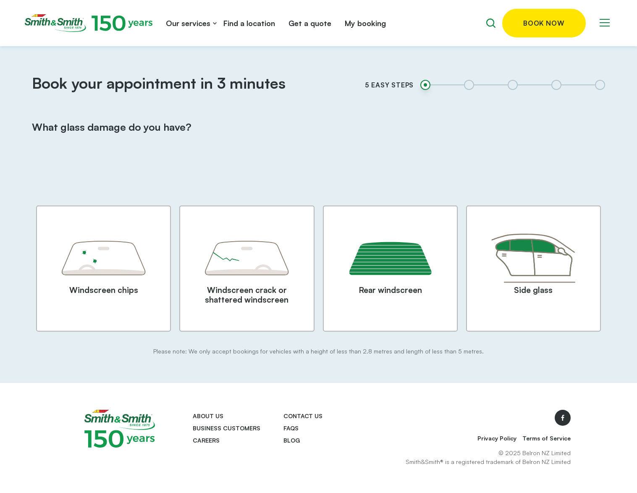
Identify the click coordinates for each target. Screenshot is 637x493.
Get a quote (309, 23)
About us (208, 415)
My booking (365, 23)
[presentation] (318, 176)
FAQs (291, 428)
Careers (206, 440)
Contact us (302, 415)
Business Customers (226, 428)
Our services (188, 23)
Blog (291, 440)
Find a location (249, 23)
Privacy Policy (496, 438)
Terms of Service (546, 438)
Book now (543, 23)
